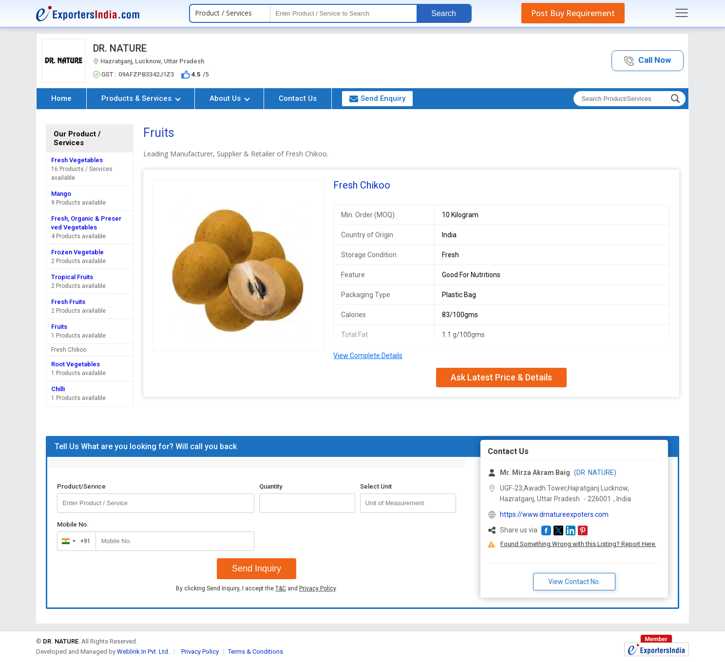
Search (443, 13)
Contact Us (298, 98)
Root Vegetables (75, 364)
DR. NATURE (120, 48)
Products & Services (141, 98)
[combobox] (74, 541)
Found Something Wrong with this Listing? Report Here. (578, 544)
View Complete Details (367, 355)
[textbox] (343, 13)
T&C (280, 588)
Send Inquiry (256, 568)
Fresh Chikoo (68, 349)
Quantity (270, 486)
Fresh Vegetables (77, 160)
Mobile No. (73, 524)
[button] (647, 61)
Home (61, 98)
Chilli (58, 389)
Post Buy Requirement (573, 13)
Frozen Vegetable (77, 252)
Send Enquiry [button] (377, 98)
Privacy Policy (317, 588)
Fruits (59, 326)
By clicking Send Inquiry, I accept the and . (256, 588)
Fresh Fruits (68, 301)
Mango (61, 193)
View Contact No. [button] (574, 582)
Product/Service (81, 486)
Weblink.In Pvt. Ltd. (143, 651)
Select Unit (376, 486)
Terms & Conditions (255, 651)
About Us (230, 98)
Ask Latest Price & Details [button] (501, 377)
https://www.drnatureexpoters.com (554, 514)
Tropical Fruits (72, 277)
